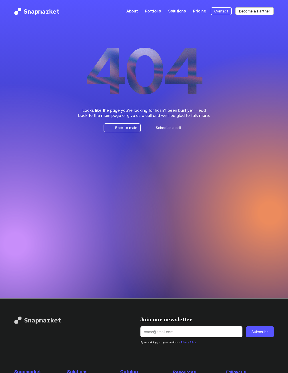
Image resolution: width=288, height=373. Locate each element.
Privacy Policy (188, 342)
